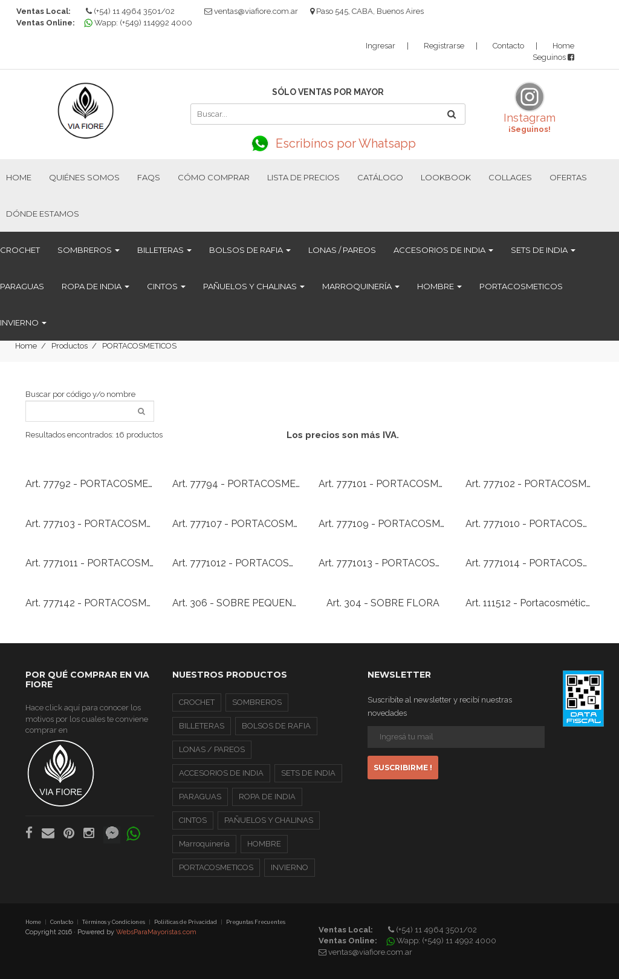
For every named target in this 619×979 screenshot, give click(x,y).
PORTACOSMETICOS (521, 286)
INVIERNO (23, 322)
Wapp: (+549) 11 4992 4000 (442, 940)
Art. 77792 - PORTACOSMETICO (98, 484)
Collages (510, 177)
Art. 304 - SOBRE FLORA (382, 603)
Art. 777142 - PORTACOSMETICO (100, 603)
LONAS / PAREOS (342, 250)
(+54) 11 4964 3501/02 (130, 11)
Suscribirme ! (403, 767)
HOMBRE (439, 286)
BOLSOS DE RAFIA (250, 250)
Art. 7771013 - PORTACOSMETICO (396, 563)
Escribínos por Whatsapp (327, 143)
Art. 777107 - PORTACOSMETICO (247, 523)
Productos (69, 345)
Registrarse (444, 45)
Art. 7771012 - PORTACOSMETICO (249, 563)
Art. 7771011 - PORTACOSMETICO (102, 563)
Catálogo (380, 177)
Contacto (508, 45)
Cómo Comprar (214, 177)
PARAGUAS (22, 286)
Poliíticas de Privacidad (185, 922)
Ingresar (380, 45)
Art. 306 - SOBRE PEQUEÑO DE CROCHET (269, 603)
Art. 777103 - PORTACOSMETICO (100, 523)
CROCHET (20, 250)
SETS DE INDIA (543, 250)
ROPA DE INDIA (95, 286)
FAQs (148, 177)
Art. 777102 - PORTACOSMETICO (540, 484)
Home (563, 45)
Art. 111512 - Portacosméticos (531, 603)
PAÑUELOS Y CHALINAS (254, 286)
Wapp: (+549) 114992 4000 (139, 22)
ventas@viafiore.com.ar (256, 11)
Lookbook (446, 177)
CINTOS (166, 286)
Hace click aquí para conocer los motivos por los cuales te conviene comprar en (86, 755)
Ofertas (568, 177)
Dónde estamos (42, 213)
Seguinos (553, 57)
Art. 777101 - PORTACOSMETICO (393, 484)
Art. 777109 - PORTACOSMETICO (394, 523)
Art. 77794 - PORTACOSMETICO (245, 484)
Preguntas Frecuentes (255, 922)
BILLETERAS (164, 250)
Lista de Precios (303, 177)
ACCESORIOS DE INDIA (443, 250)
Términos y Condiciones (113, 922)
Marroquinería (361, 286)
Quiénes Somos (84, 177)
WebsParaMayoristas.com (156, 932)
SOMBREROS (88, 250)
